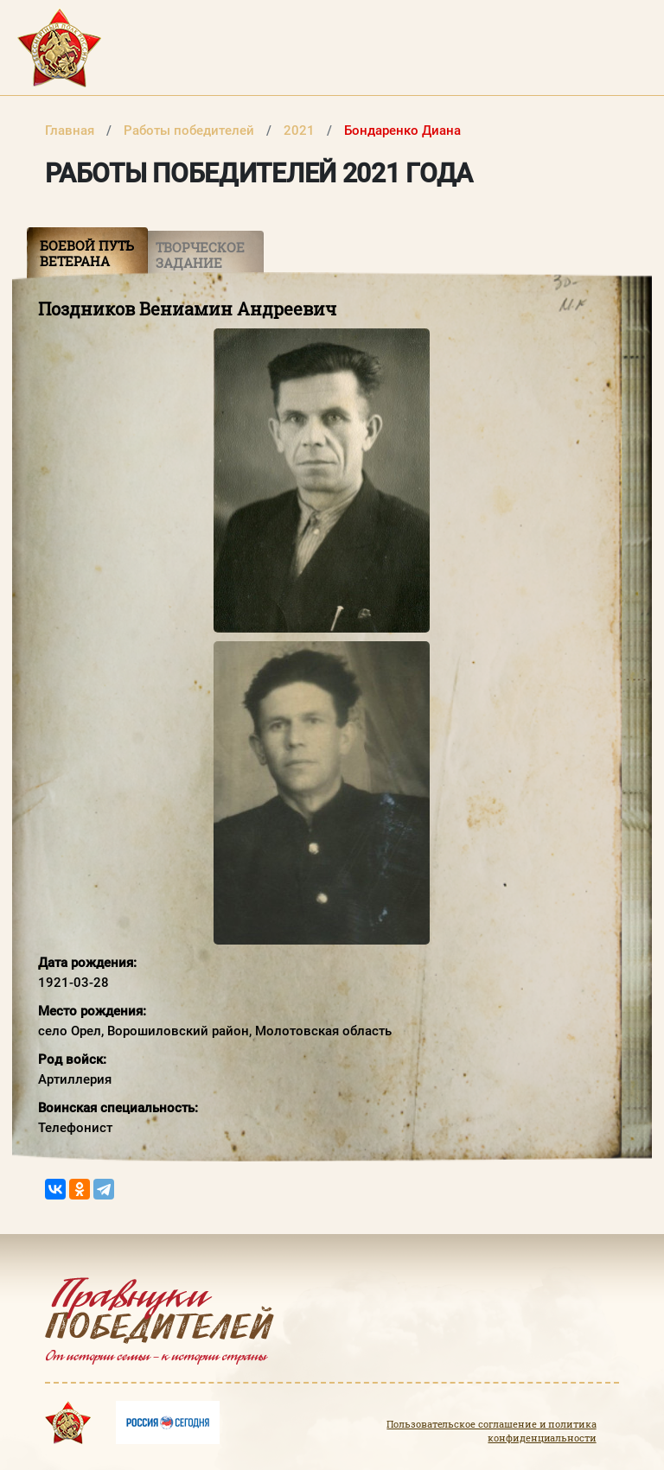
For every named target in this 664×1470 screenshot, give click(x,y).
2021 (301, 130)
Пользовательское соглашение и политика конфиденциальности (491, 1431)
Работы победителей (191, 130)
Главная (71, 130)
